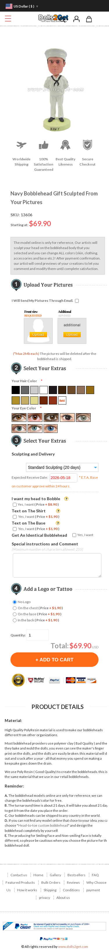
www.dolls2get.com (73, 946)
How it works (27, 890)
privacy (44, 897)
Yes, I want (38, 504)
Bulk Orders (50, 882)
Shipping (50, 890)
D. (6, 820)
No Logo (24, 602)
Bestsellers (76, 875)
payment (93, 890)
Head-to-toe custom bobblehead (43, 825)
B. (6, 805)
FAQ (95, 875)
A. (6, 795)
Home (38, 875)
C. (6, 815)
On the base (39, 614)
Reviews (73, 882)
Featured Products (20, 882)
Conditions (71, 890)
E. (6, 835)
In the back (38, 620)
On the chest (40, 608)
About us (63, 897)
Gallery (55, 875)
